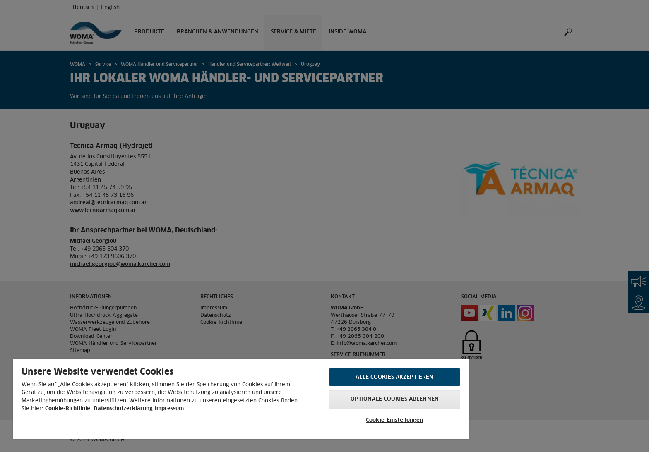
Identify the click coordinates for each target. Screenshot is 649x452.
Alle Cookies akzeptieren (394, 377)
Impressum (169, 408)
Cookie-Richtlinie (67, 408)
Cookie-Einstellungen (394, 420)
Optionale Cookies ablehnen (395, 399)
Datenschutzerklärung (123, 408)
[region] (241, 399)
